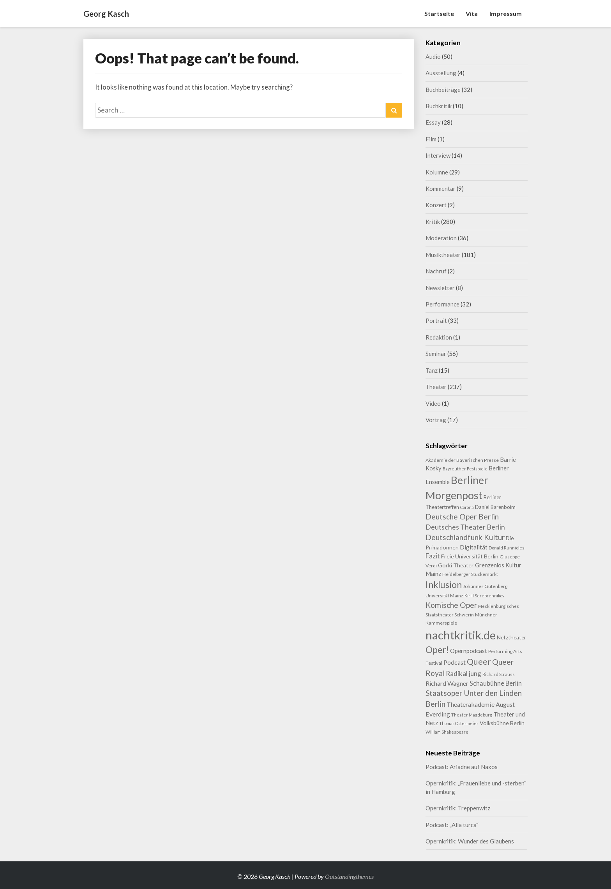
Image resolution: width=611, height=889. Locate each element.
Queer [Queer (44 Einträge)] (479, 662)
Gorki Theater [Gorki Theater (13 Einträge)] (456, 565)
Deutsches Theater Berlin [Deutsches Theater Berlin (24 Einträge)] (465, 527)
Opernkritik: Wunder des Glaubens (470, 841)
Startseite (439, 13)
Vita (472, 13)
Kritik (433, 221)
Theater (436, 386)
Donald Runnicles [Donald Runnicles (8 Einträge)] (506, 547)
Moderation (441, 237)
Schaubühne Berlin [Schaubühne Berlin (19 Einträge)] (496, 683)
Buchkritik (439, 105)
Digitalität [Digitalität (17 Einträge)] (473, 547)
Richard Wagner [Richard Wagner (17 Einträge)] (447, 683)
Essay (433, 122)
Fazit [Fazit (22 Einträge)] (433, 556)
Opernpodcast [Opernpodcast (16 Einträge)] (468, 650)
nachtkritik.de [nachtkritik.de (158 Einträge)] (461, 635)
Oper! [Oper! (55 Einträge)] (437, 649)
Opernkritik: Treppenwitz (458, 808)
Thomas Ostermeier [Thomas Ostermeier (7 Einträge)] (459, 723)
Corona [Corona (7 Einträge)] (467, 507)
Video (433, 403)
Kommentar (441, 188)
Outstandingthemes (349, 876)
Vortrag (436, 419)
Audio (433, 56)
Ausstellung (441, 72)
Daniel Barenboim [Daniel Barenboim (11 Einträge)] (495, 507)
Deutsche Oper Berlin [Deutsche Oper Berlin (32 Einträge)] (462, 516)
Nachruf (436, 271)
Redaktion (439, 337)
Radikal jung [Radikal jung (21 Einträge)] (463, 673)
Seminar (436, 353)
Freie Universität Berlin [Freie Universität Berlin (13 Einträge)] (469, 556)
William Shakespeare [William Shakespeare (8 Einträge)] (447, 731)
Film (431, 139)
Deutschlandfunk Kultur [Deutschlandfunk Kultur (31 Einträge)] (465, 537)
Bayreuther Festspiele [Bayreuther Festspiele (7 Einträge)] (465, 468)
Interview (438, 155)
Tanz (432, 370)
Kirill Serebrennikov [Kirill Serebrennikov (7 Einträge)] (484, 595)
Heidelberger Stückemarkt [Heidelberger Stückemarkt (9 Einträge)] (470, 574)
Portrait (436, 320)
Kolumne (437, 172)
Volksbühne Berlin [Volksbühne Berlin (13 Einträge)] (502, 723)
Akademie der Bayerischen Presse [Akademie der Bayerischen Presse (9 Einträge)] (462, 460)
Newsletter (440, 287)
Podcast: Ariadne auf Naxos (462, 766)
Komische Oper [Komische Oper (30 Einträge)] (451, 604)
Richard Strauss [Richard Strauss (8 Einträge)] (498, 674)
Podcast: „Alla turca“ (452, 824)
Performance (442, 304)
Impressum (505, 13)
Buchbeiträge (443, 89)
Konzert (436, 204)
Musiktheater (443, 254)
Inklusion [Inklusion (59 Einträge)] (444, 584)
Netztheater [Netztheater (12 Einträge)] (511, 637)
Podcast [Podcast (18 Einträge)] (454, 662)
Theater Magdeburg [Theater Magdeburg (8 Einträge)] (471, 714)
